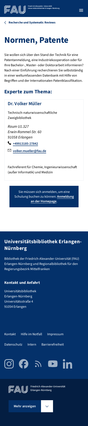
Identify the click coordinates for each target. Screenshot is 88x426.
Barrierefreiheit (52, 344)
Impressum (55, 334)
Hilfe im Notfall (31, 334)
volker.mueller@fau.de (29, 151)
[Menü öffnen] (81, 10)
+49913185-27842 (25, 143)
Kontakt (10, 334)
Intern (31, 344)
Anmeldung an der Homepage (52, 199)
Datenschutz (13, 344)
